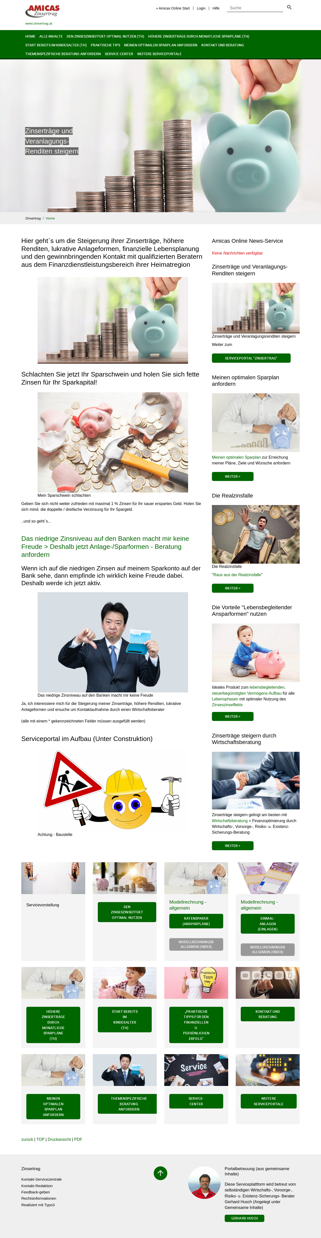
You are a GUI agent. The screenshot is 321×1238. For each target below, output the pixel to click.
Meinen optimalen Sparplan (236, 457)
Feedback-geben (35, 1192)
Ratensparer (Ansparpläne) (196, 921)
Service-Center (119, 53)
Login (201, 8)
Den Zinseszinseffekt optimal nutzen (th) (105, 36)
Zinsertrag (33, 218)
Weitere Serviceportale (159, 53)
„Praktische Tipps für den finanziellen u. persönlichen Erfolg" (196, 1025)
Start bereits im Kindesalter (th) (56, 45)
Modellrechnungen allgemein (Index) (196, 944)
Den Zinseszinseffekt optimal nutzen (127, 912)
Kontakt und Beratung (222, 45)
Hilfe (215, 8)
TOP (40, 1139)
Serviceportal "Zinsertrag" (251, 358)
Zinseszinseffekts (227, 705)
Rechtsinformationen (38, 1198)
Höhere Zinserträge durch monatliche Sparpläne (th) (198, 36)
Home (30, 36)
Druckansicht (59, 1139)
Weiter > (232, 476)
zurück (27, 1139)
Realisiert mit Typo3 (38, 1205)
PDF (78, 1139)
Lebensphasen (225, 699)
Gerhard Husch (244, 1218)
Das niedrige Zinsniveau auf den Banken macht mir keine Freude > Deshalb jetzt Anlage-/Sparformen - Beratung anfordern (105, 546)
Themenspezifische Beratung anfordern (63, 53)
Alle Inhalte (51, 36)
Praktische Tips (105, 45)
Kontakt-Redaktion (37, 1186)
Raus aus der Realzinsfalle (237, 575)
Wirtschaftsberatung (230, 821)
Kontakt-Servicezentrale (41, 1179)
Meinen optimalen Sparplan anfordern (160, 45)
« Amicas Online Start (173, 8)
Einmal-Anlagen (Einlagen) (268, 923)
